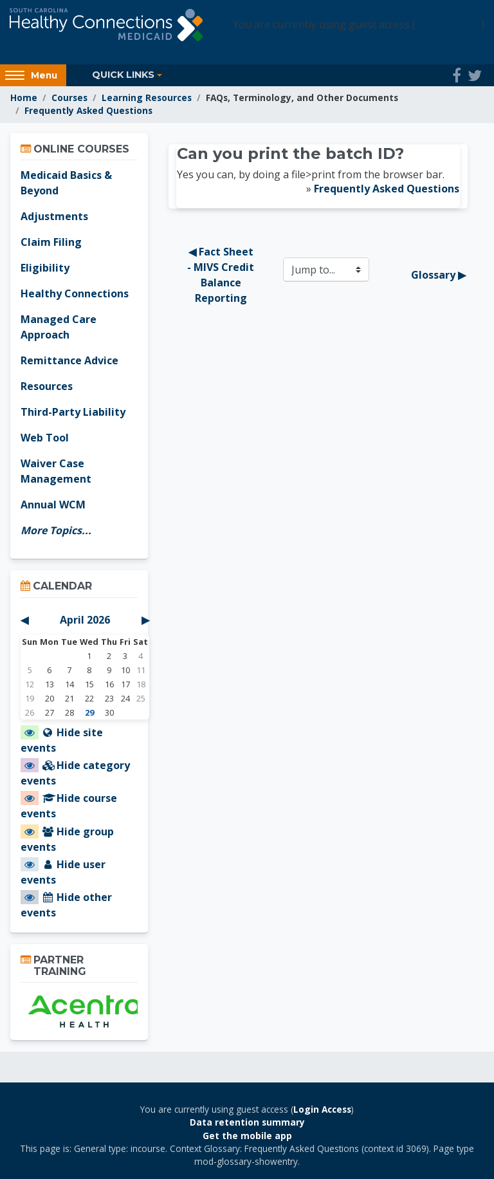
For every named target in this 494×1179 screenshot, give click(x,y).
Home (23, 97)
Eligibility (45, 268)
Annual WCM (53, 504)
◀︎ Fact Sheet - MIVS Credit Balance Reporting (222, 275)
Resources (47, 386)
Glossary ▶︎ (438, 275)
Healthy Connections (75, 293)
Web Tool (45, 438)
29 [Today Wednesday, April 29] (89, 712)
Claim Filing (51, 242)
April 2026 (85, 620)
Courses (69, 97)
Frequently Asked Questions (88, 110)
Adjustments (54, 216)
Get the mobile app (247, 1135)
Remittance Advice (69, 360)
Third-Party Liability (73, 412)
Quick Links (123, 74)
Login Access (448, 24)
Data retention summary (247, 1122)
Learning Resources (147, 97)
